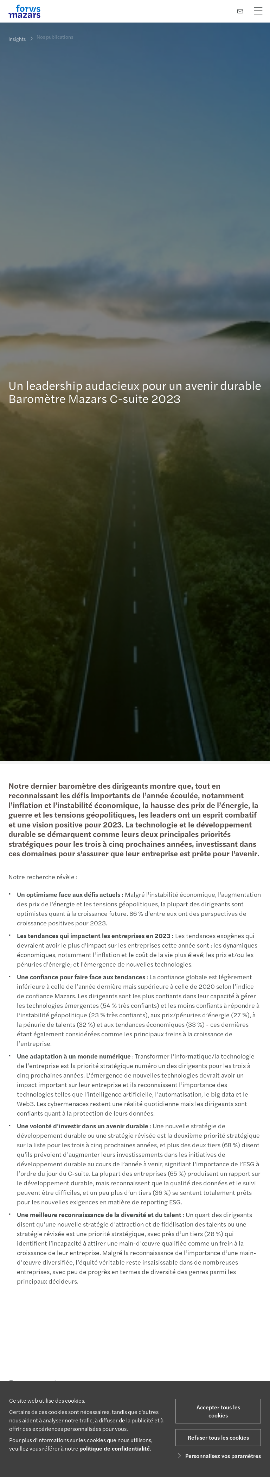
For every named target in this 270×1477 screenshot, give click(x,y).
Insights (17, 38)
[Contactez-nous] (240, 11)
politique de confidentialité (114, 1448)
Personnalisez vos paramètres (218, 1456)
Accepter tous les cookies (218, 1411)
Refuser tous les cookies (218, 1437)
